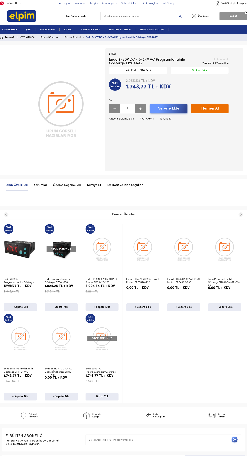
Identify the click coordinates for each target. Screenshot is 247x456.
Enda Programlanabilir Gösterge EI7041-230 (57, 281)
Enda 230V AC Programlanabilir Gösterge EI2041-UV (19, 375)
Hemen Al (210, 108)
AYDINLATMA (9, 29)
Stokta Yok (61, 310)
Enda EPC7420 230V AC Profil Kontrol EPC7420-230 (142, 281)
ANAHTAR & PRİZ (90, 29)
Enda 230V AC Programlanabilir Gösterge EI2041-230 (19, 282)
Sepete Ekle (168, 108)
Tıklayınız (242, 3)
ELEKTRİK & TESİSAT (120, 29)
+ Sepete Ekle (20, 310)
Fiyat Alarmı (147, 118)
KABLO (68, 29)
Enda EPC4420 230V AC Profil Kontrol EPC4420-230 (183, 281)
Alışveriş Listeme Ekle (121, 118)
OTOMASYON (48, 29)
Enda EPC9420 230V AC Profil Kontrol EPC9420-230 (102, 281)
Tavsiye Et (165, 118)
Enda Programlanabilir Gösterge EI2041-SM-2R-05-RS (224, 282)
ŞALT (28, 29)
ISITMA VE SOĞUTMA (152, 29)
